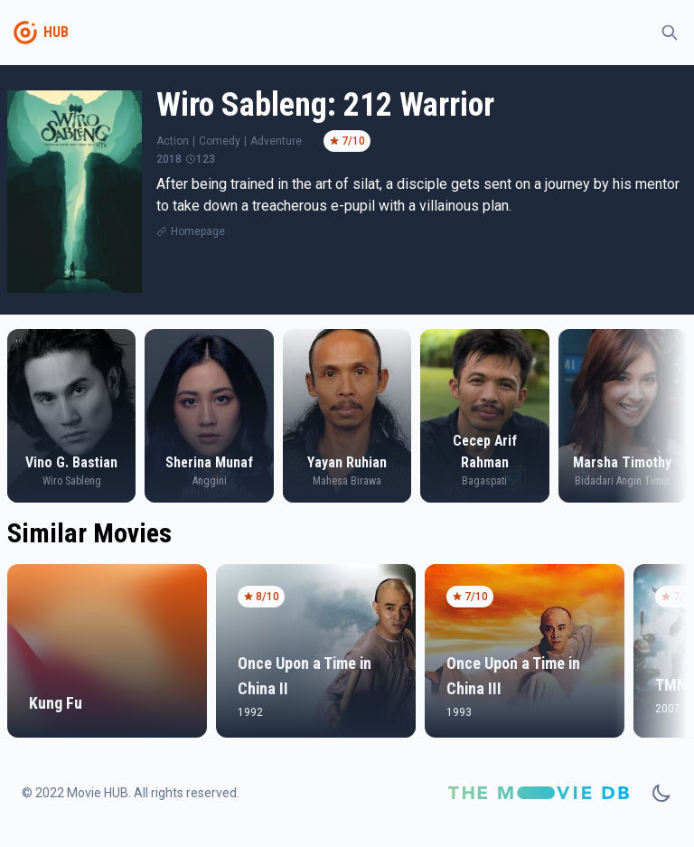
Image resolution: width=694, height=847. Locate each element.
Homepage (198, 231)
